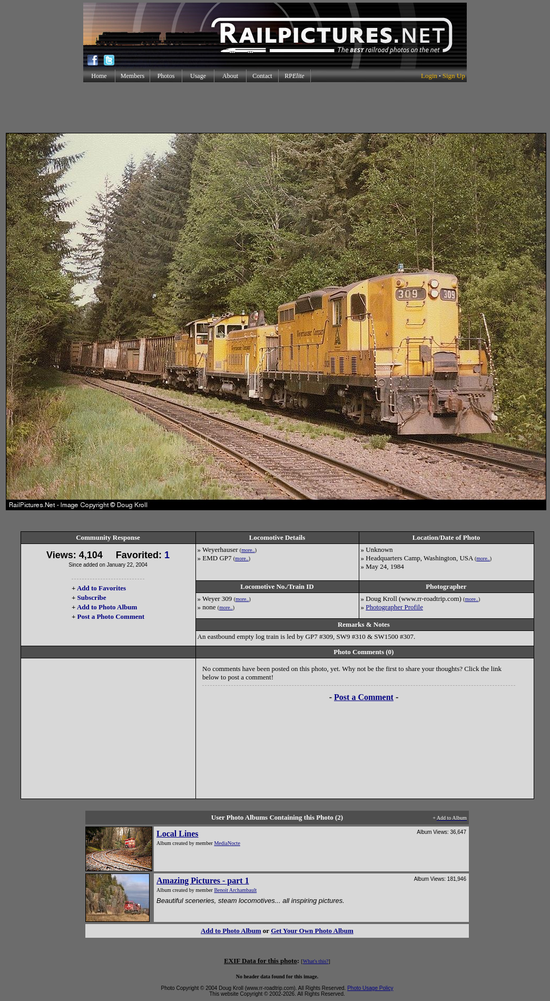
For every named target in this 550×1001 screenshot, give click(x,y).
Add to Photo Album (107, 607)
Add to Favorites (101, 588)
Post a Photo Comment (110, 616)
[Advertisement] (275, 107)
